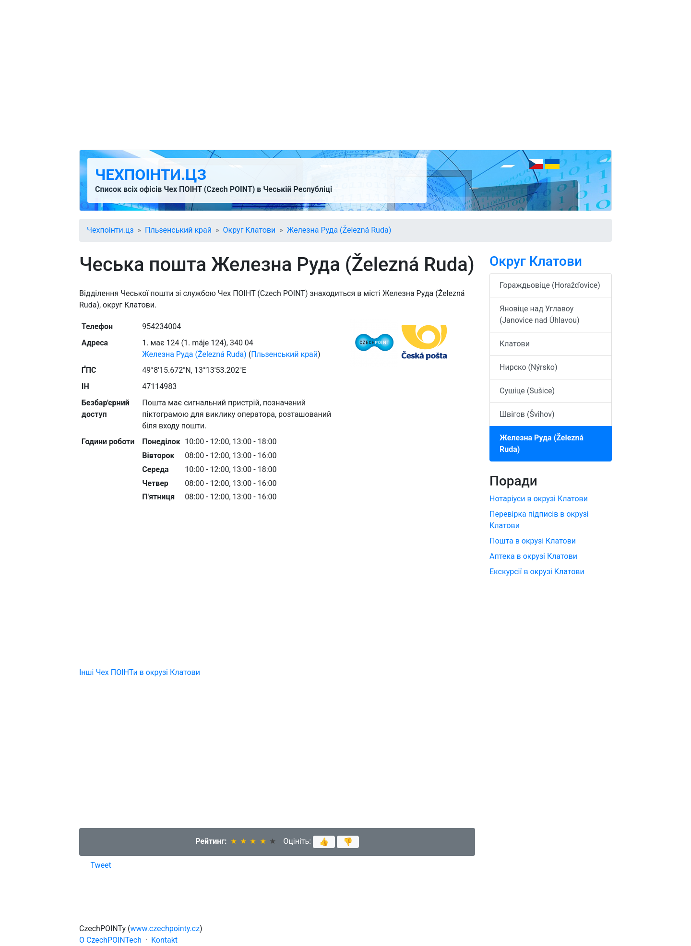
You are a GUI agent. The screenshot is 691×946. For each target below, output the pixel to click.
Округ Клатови (249, 230)
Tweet (101, 865)
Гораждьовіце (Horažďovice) (550, 285)
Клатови (515, 343)
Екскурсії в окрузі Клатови (536, 571)
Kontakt (164, 940)
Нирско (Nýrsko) (529, 367)
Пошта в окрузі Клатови (532, 540)
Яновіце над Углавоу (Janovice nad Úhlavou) (540, 314)
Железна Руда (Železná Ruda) (339, 230)
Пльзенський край (178, 230)
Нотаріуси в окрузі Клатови (538, 498)
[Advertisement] (345, 75)
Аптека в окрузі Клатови (533, 556)
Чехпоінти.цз (150, 175)
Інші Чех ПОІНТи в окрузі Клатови (139, 672)
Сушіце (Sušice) (527, 390)
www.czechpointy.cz (165, 928)
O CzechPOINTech (110, 940)
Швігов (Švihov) (527, 414)
